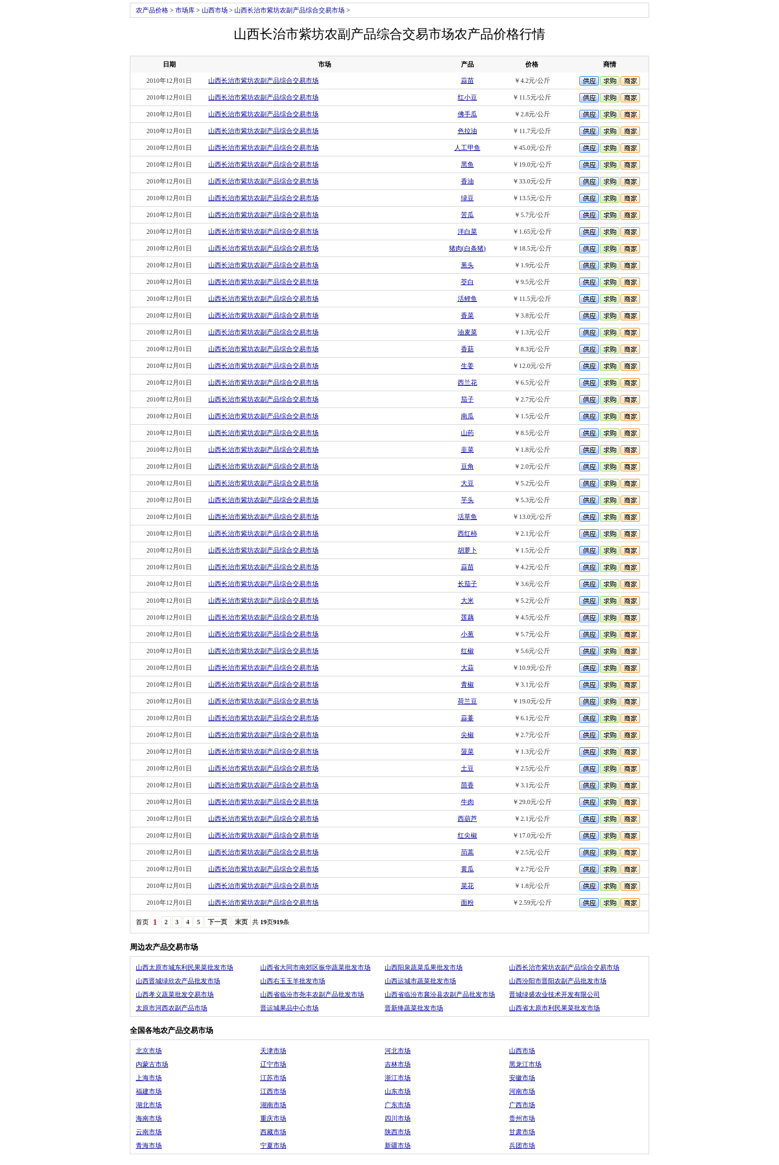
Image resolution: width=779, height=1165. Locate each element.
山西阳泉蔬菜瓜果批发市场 (424, 967)
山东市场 (398, 1091)
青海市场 (149, 1145)
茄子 (467, 399)
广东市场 (398, 1105)
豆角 (467, 466)
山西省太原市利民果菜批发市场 (554, 1008)
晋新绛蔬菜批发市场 (414, 1008)
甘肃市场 (522, 1132)
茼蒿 (467, 852)
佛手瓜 (467, 114)
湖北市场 (149, 1105)
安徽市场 (522, 1078)
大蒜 (467, 668)
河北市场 (398, 1051)
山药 (467, 433)
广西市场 (522, 1105)
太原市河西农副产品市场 (171, 1008)
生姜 (467, 366)
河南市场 (522, 1091)
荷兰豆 (467, 701)
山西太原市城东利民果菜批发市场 (184, 967)
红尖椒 (467, 835)
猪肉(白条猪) (467, 248)
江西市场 (273, 1091)
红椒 (467, 651)
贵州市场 (522, 1118)
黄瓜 (467, 869)
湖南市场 (273, 1105)
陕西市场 (398, 1132)
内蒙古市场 (152, 1064)
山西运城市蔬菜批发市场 (420, 981)
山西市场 (215, 10)
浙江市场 (398, 1078)
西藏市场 (273, 1132)
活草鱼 (467, 517)
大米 (467, 600)
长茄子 (467, 584)
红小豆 (467, 97)
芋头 (467, 500)
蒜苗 (467, 80)
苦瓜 (467, 215)
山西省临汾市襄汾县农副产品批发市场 (440, 994)
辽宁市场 (273, 1064)
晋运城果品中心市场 (289, 1008)
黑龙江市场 (525, 1064)
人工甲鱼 (467, 148)
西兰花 (467, 382)
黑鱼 (467, 164)
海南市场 (149, 1118)
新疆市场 (398, 1145)
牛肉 (467, 802)
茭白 (467, 282)
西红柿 (467, 533)
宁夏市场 (273, 1145)
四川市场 (398, 1118)
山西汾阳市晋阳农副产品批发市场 (557, 981)
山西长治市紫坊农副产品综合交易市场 (289, 10)
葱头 (467, 265)
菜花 (467, 886)
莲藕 (467, 617)
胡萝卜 (467, 550)
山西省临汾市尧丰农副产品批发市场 (312, 994)
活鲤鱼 (467, 298)
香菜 (467, 315)
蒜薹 (467, 718)
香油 (467, 181)
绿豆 (467, 198)
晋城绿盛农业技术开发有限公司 (554, 994)
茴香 (467, 785)
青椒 (467, 684)
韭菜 (467, 449)
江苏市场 (273, 1078)
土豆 (467, 768)
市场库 (185, 10)
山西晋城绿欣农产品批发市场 (178, 981)
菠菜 (467, 751)
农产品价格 (152, 10)
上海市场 (149, 1078)
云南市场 (149, 1132)
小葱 (467, 634)
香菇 (467, 349)
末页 (241, 922)
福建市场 (149, 1091)
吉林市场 (398, 1064)
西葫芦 (467, 818)
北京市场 (149, 1051)
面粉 (467, 902)
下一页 (217, 922)
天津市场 (273, 1051)
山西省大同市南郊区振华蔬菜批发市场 (315, 967)
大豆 (467, 483)
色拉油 (467, 131)
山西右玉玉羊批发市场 (292, 981)
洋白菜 (467, 231)
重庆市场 (273, 1118)
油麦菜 (467, 332)
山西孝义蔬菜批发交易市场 (175, 994)
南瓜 (467, 416)
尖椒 (467, 735)
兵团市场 (522, 1145)
